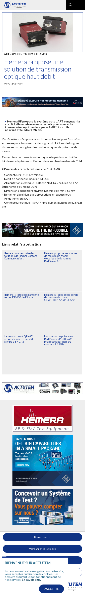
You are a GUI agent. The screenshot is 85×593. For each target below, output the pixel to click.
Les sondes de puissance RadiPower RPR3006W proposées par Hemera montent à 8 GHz (58, 340)
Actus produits (15, 53)
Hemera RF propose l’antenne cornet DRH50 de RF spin (21, 296)
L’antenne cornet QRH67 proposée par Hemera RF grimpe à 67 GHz (19, 339)
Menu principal (80, 5)
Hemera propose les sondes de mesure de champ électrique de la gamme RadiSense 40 (60, 257)
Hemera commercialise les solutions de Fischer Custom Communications (20, 256)
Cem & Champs (37, 53)
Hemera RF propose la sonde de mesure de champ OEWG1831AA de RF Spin (61, 297)
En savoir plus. (31, 585)
